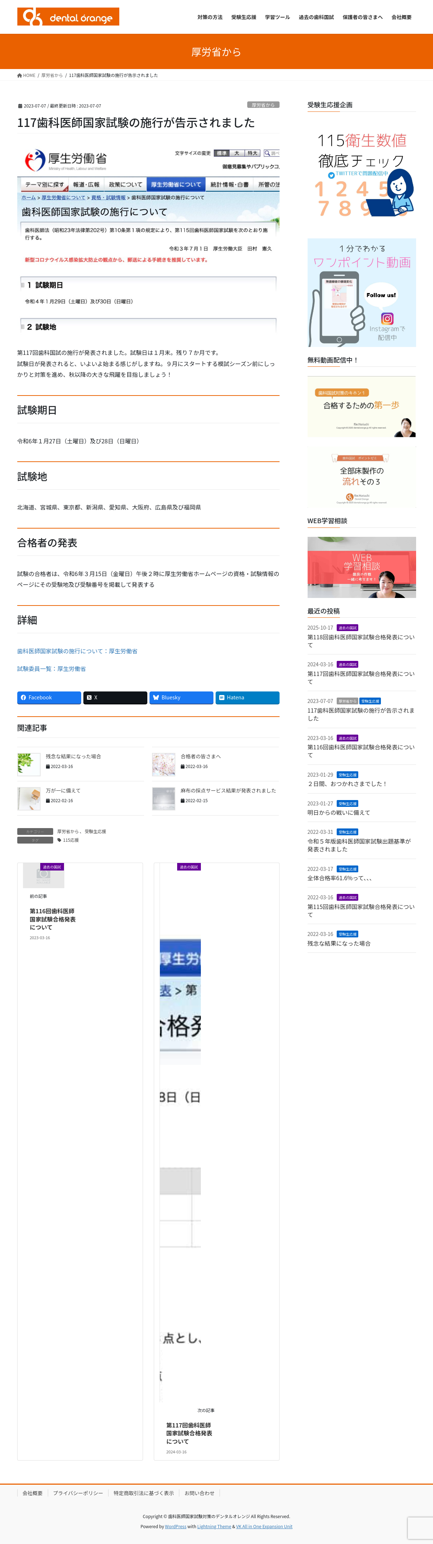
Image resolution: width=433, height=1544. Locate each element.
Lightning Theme (214, 1526)
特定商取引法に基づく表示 (144, 1493)
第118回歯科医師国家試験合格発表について (361, 640)
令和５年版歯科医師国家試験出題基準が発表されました (359, 845)
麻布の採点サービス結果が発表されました (228, 790)
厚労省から (263, 104)
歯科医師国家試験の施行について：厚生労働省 (77, 651)
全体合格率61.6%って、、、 (341, 877)
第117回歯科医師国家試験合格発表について (189, 1433)
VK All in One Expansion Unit (264, 1526)
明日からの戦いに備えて (339, 812)
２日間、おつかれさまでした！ (348, 783)
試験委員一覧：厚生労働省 (51, 668)
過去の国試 (347, 627)
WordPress (175, 1526)
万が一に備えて (63, 790)
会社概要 (33, 1493)
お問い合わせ (199, 1493)
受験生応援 (95, 831)
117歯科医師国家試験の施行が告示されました (361, 714)
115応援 (71, 840)
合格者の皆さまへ (201, 756)
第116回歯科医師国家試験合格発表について (53, 918)
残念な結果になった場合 (73, 756)
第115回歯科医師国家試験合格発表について (361, 910)
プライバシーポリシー (78, 1493)
